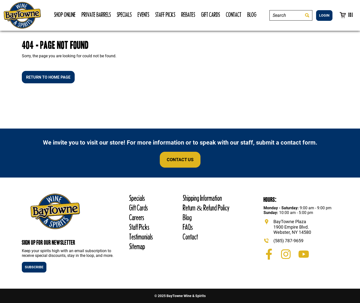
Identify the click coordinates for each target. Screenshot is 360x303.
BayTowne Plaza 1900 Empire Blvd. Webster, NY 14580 (292, 227)
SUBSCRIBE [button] (34, 267)
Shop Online (65, 14)
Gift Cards (210, 14)
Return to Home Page (48, 77)
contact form (298, 142)
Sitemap (137, 246)
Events (143, 14)
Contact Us (180, 159)
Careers (136, 217)
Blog (252, 14)
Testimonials (141, 236)
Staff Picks (165, 14)
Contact (233, 14)
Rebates (188, 14)
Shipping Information (202, 198)
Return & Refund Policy (206, 207)
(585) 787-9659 (288, 240)
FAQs (188, 227)
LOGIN (324, 15)
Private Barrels (96, 14)
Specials (124, 14)
